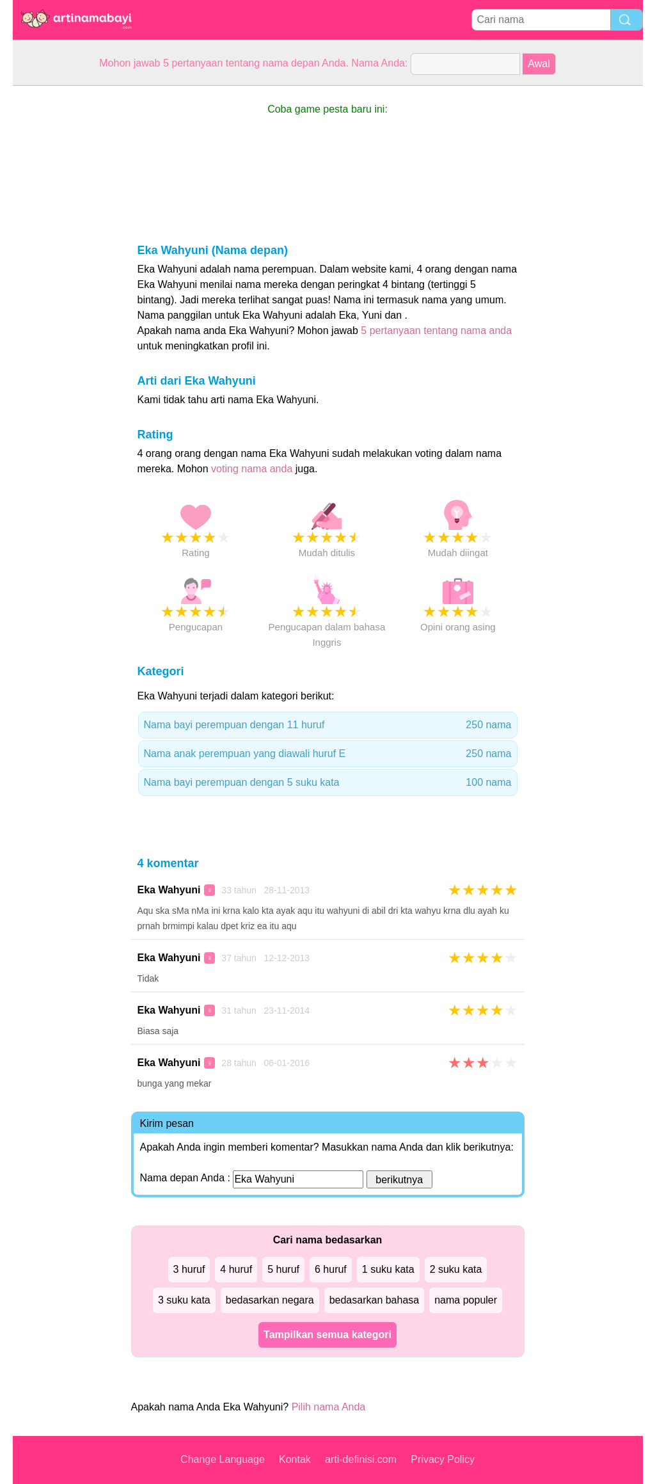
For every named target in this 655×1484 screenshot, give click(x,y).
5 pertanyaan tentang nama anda (436, 330)
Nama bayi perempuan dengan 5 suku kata (328, 782)
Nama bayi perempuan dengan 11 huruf (328, 725)
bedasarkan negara (270, 1300)
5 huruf (283, 1269)
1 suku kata (388, 1269)
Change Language (222, 1459)
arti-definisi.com (361, 1459)
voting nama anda (251, 468)
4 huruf (236, 1269)
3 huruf (189, 1269)
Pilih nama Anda (329, 1406)
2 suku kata (456, 1269)
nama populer (465, 1300)
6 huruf (331, 1269)
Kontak (295, 1459)
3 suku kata (184, 1300)
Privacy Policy (443, 1459)
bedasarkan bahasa (374, 1300)
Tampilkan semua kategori (327, 1334)
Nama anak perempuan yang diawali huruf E (328, 754)
